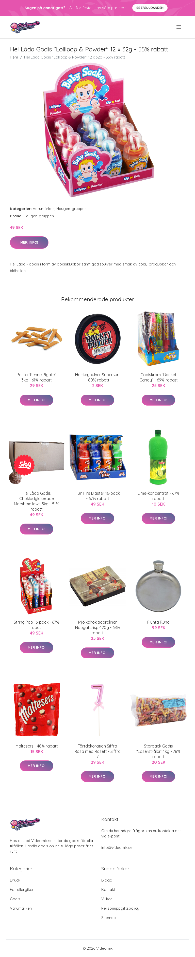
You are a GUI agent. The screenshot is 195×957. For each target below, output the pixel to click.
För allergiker (22, 889)
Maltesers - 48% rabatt (36, 746)
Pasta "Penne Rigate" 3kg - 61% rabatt (36, 377)
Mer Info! (29, 242)
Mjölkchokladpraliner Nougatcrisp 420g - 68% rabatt (97, 627)
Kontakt (108, 889)
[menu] (179, 27)
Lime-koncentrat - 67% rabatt (159, 496)
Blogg (106, 880)
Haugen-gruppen (71, 208)
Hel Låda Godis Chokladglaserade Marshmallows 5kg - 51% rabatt (36, 501)
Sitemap (108, 917)
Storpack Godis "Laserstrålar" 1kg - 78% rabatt (158, 751)
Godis (15, 898)
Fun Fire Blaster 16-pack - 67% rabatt (97, 496)
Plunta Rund (158, 622)
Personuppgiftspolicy (120, 908)
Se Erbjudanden (150, 8)
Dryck (15, 880)
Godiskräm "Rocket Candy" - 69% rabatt (158, 377)
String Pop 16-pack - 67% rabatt (36, 625)
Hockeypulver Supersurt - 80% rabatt (97, 377)
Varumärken (44, 208)
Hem (14, 57)
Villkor (106, 898)
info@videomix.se (117, 847)
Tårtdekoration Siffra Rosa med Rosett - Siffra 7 (97, 751)
